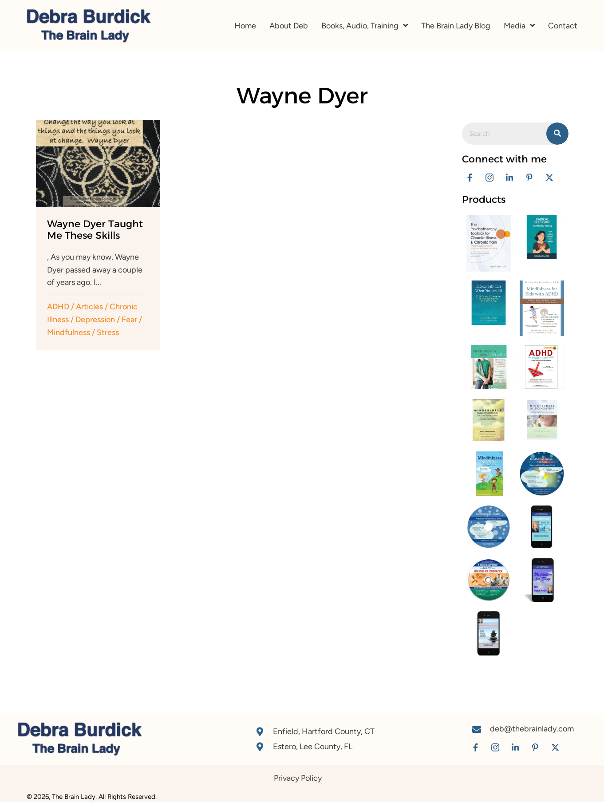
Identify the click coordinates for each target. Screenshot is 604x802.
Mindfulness (68, 332)
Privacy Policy (298, 778)
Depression (95, 319)
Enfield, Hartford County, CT (324, 731)
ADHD (58, 307)
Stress (108, 332)
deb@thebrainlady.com (532, 729)
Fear (129, 319)
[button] (470, 177)
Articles (89, 307)
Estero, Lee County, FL (312, 746)
